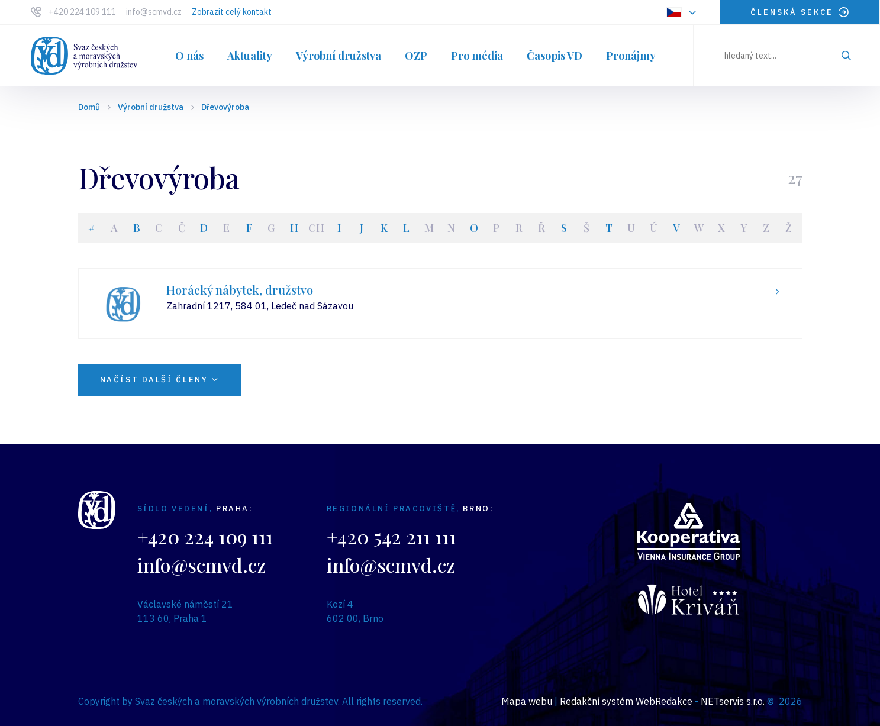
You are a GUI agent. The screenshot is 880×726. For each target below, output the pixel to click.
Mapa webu (526, 701)
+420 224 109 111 (82, 12)
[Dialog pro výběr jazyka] (681, 12)
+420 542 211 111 (391, 536)
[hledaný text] (786, 55)
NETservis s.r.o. (733, 701)
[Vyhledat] (846, 55)
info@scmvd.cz (154, 12)
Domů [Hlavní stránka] (89, 107)
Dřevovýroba (225, 107)
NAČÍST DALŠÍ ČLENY (160, 380)
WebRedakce (664, 701)
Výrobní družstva (150, 107)
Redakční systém (596, 701)
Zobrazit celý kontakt (232, 12)
